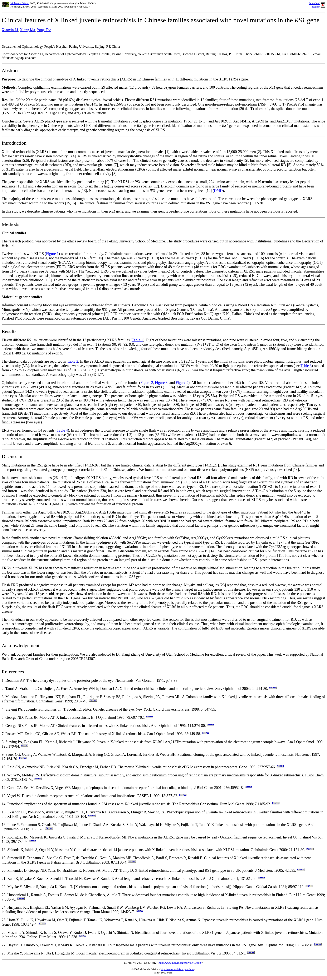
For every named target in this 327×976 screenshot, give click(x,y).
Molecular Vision (19, 3)
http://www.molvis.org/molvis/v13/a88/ (180, 962)
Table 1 (137, 340)
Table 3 (306, 366)
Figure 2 (146, 383)
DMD (218, 191)
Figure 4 (182, 383)
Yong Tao (44, 30)
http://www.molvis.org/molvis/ (177, 969)
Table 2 (72, 361)
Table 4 (62, 430)
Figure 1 (52, 254)
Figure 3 (161, 383)
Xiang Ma (27, 30)
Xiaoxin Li (10, 30)
